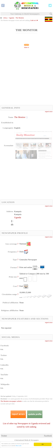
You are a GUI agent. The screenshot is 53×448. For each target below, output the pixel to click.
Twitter (4, 436)
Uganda (11, 18)
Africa (5, 18)
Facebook (48, 436)
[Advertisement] (26, 77)
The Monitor (20, 18)
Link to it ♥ (34, 20)
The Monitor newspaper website (11, 401)
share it (26, 47)
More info (18, 445)
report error (48, 111)
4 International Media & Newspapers (26, 440)
